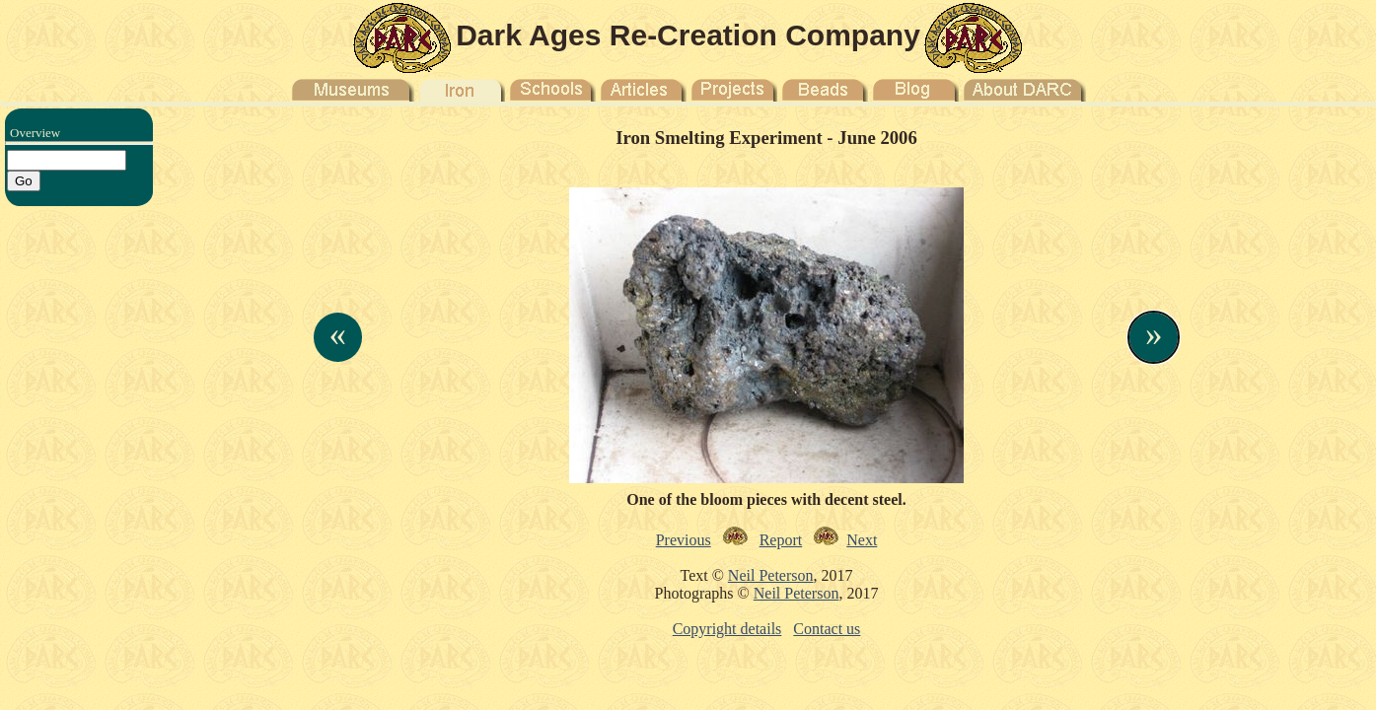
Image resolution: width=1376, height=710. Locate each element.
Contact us (826, 628)
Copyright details (727, 628)
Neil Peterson (771, 575)
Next (861, 540)
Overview (35, 132)
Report (781, 540)
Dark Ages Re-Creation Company (688, 35)
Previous (683, 540)
